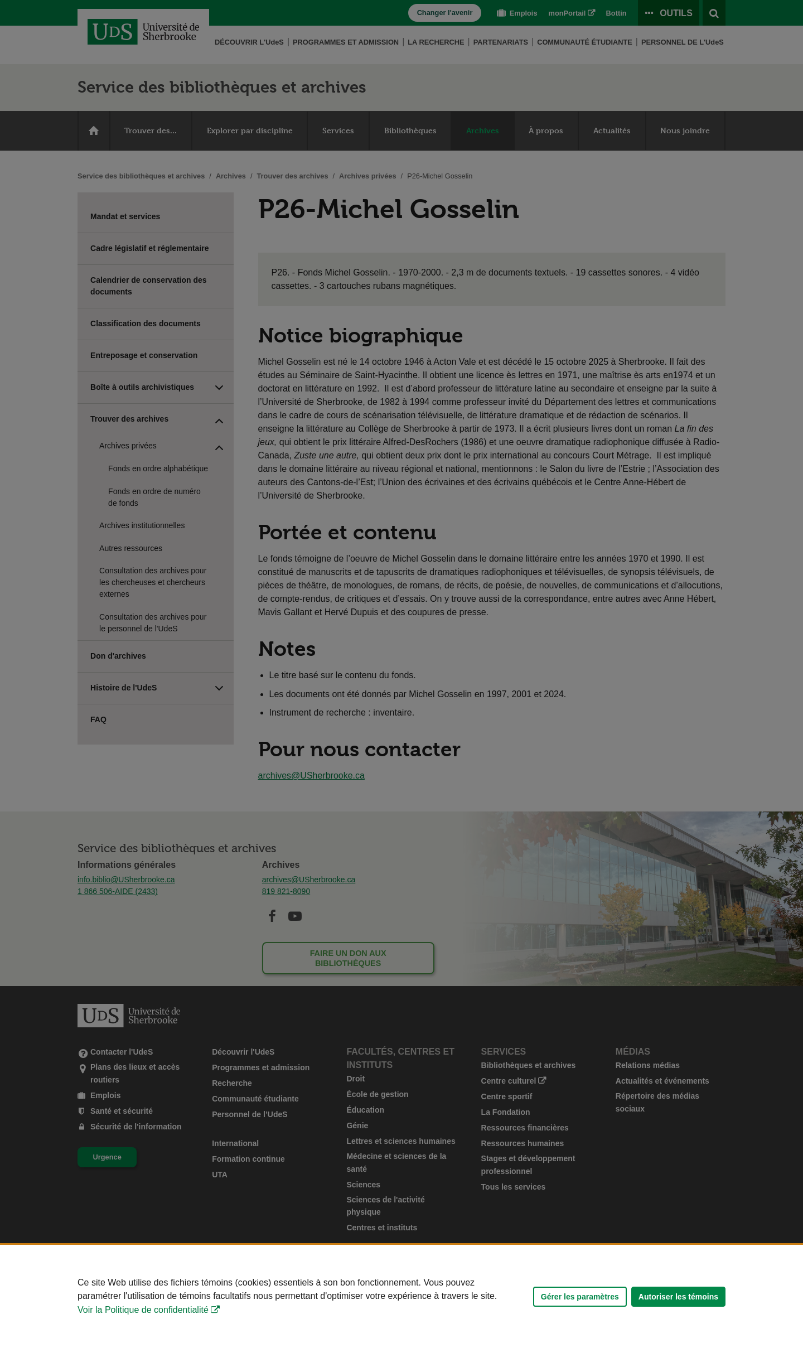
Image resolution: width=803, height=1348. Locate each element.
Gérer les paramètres (580, 1296)
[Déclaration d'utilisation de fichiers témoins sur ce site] (401, 1296)
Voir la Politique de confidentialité (143, 1310)
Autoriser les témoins (678, 1296)
